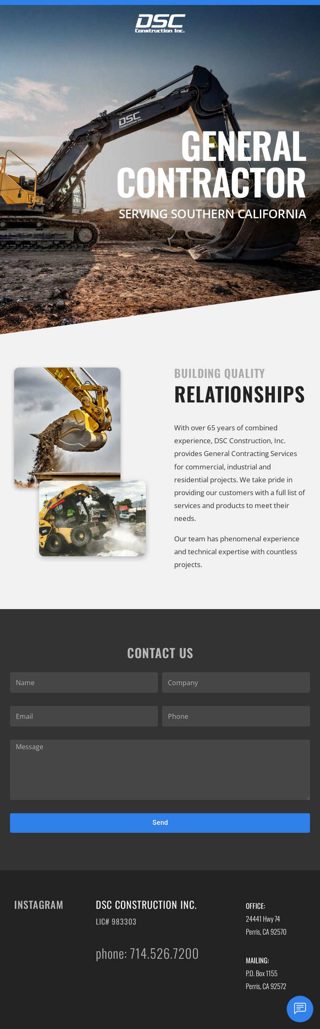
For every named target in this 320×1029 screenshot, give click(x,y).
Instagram (38, 904)
